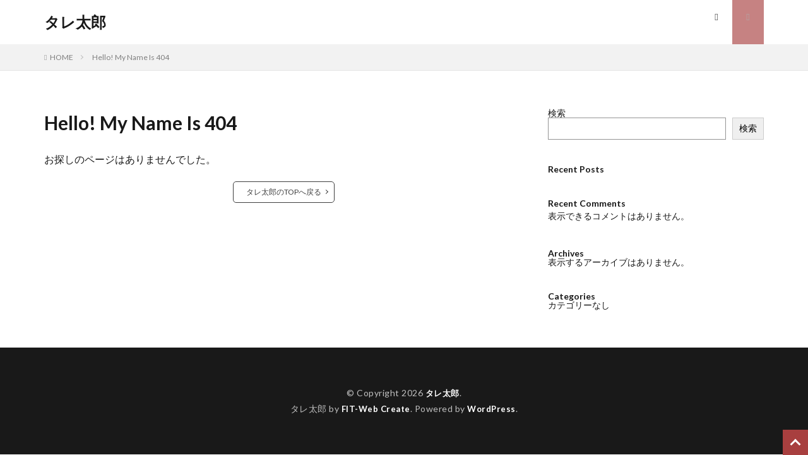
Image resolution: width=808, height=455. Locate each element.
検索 (557, 112)
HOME (61, 57)
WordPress (493, 408)
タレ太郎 (75, 22)
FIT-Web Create (374, 408)
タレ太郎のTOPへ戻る (283, 192)
